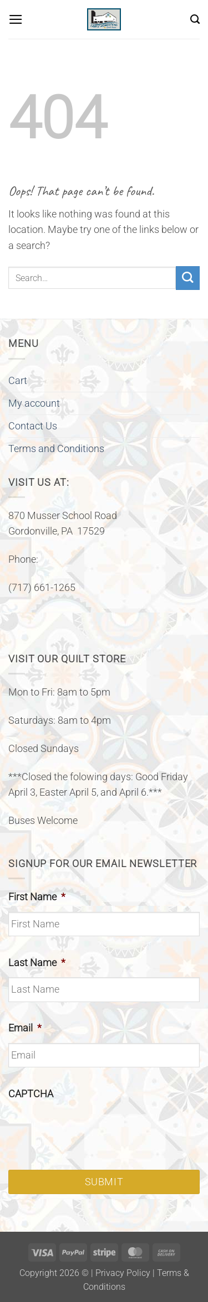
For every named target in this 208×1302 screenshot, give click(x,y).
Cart (17, 380)
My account (34, 403)
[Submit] (188, 278)
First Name (36, 896)
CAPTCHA (30, 1093)
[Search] (195, 19)
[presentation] (92, 1130)
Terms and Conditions (56, 448)
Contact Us (32, 426)
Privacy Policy (122, 1273)
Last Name (36, 962)
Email (25, 1028)
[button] (15, 19)
